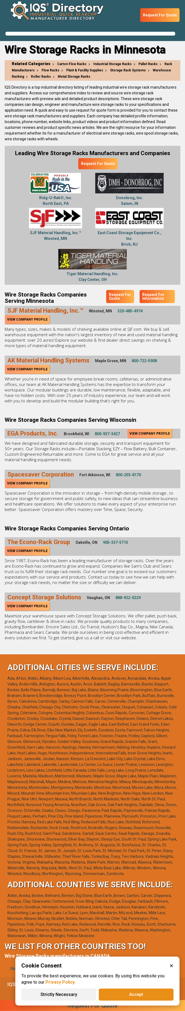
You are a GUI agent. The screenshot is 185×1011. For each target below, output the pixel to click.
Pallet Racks (148, 64)
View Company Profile (27, 319)
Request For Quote (160, 15)
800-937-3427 (107, 434)
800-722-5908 (144, 361)
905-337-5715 (115, 542)
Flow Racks (50, 70)
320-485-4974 (130, 311)
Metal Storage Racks (74, 77)
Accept (136, 994)
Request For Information (153, 296)
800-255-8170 (128, 475)
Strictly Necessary (59, 994)
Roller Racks (41, 77)
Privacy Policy (60, 982)
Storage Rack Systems (128, 70)
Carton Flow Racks (71, 64)
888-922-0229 (128, 597)
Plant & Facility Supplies (84, 70)
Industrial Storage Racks (112, 64)
